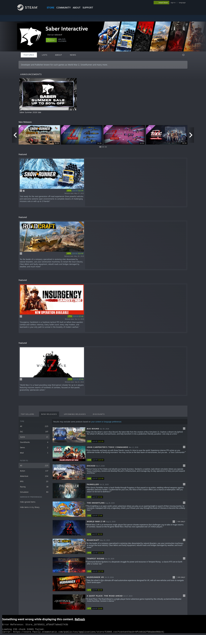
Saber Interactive (66, 28)
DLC (34, 431)
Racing (34, 486)
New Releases (49, 414)
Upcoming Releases (75, 414)
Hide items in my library (29, 507)
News (73, 55)
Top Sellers (27, 414)
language (182, 3)
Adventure (34, 476)
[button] (51, 40)
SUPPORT (88, 7)
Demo (34, 447)
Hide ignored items (27, 502)
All (34, 426)
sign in (173, 3)
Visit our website (55, 35)
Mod (34, 453)
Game (34, 437)
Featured (29, 55)
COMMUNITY (63, 7)
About (77, 7)
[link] (75, 190)
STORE (50, 7)
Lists (44, 55)
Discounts (99, 414)
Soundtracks (34, 442)
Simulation (34, 492)
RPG (34, 481)
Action (34, 471)
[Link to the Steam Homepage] (29, 10)
